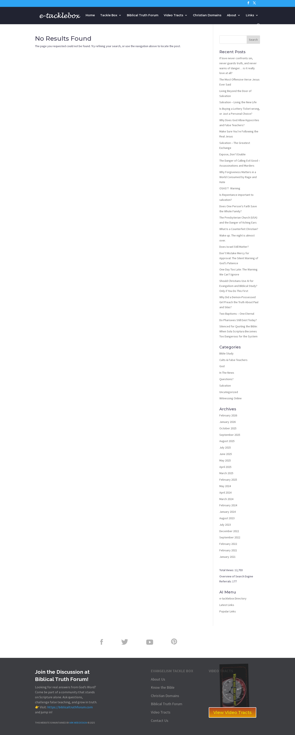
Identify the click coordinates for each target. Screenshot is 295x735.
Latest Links (226, 605)
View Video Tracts (232, 712)
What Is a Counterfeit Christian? (238, 229)
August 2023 (227, 518)
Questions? (226, 379)
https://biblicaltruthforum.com (70, 707)
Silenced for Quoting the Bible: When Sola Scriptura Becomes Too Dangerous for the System (238, 331)
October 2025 (227, 428)
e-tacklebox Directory (232, 598)
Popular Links (227, 611)
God (222, 366)
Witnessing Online (230, 398)
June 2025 (225, 454)
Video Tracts (173, 15)
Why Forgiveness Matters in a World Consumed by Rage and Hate (238, 177)
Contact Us (159, 720)
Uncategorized (228, 392)
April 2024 (225, 492)
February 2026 (228, 415)
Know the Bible (162, 687)
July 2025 (225, 447)
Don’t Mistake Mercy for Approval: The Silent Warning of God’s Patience (238, 258)
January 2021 (227, 557)
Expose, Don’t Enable (232, 154)
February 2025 (228, 479)
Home (90, 15)
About (231, 15)
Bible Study (226, 353)
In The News (226, 372)
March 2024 (226, 499)
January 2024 (227, 512)
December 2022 (229, 531)
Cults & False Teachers (233, 360)
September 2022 (229, 537)
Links (250, 15)
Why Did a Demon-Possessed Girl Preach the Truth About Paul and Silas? (238, 302)
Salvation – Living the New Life (238, 102)
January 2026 (227, 422)
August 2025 (227, 441)
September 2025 (229, 435)
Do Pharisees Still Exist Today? (238, 320)
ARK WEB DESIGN (78, 722)
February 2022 (228, 544)
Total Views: (227, 570)
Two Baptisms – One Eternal (236, 313)
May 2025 (225, 460)
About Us (158, 679)
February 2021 (228, 550)
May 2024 (225, 486)
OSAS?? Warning (229, 188)
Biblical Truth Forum (142, 15)
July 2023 (225, 524)
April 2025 (225, 467)
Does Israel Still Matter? (234, 247)
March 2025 (226, 473)
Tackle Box (108, 15)
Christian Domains (207, 15)
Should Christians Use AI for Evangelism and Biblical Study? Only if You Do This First (238, 286)
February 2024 (228, 505)
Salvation (225, 385)
